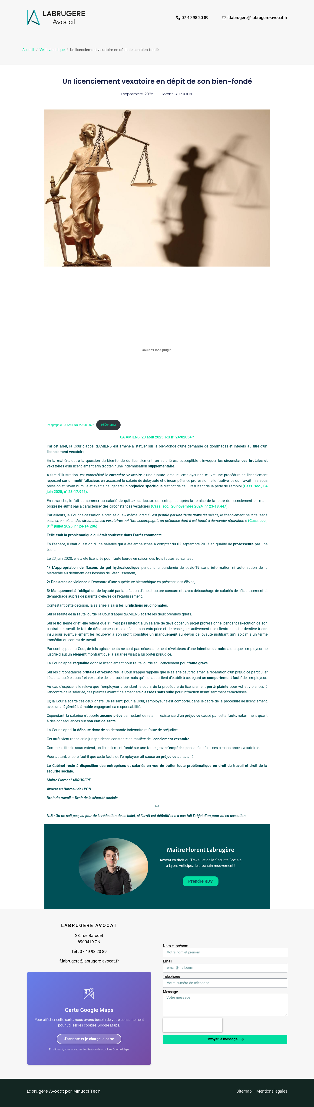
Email (167, 961)
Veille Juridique (52, 50)
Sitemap (244, 1091)
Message (170, 992)
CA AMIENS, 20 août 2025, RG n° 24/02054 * (157, 437)
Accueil (28, 50)
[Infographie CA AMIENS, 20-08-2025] (157, 350)
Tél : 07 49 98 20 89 (89, 951)
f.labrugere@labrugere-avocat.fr (89, 961)
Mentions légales (271, 1091)
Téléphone (171, 976)
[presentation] (192, 1025)
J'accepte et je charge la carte (89, 1039)
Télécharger (108, 424)
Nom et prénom (175, 946)
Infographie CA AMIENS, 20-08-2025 (70, 424)
